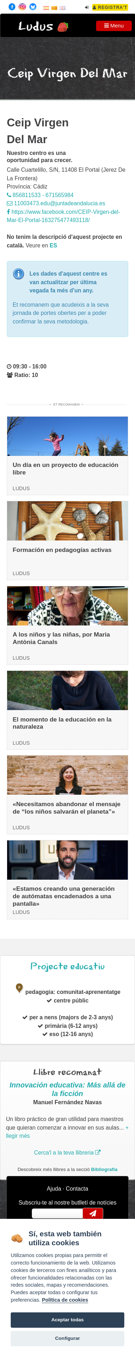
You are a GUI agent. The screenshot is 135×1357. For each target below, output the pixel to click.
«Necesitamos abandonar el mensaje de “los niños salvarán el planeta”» (67, 807)
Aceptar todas (67, 1319)
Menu (114, 25)
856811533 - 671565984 (40, 195)
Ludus (35, 26)
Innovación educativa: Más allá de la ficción (68, 1089)
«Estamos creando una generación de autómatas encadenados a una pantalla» (64, 896)
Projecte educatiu (67, 966)
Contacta (77, 1189)
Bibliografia (104, 1169)
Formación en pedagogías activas (62, 549)
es (53, 245)
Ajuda (54, 1189)
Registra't (110, 7)
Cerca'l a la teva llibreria (67, 1153)
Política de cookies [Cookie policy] (65, 1300)
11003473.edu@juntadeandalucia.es (56, 203)
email (42, 1213)
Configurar (67, 1338)
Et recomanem (67, 404)
